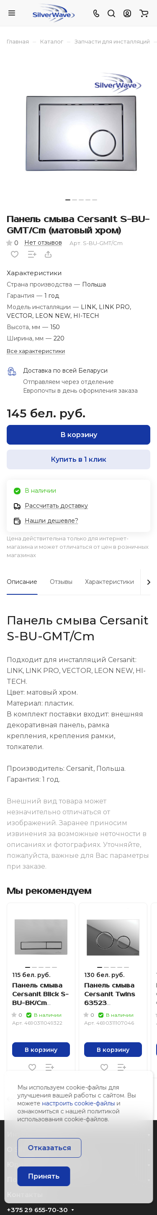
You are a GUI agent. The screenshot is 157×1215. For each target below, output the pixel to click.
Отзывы (61, 582)
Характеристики (109, 582)
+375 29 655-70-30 (37, 1210)
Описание (22, 582)
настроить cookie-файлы (78, 1103)
